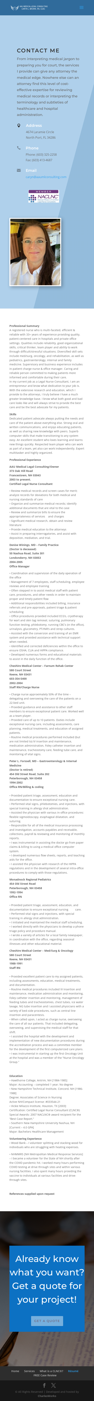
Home (15, 1371)
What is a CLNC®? (51, 1371)
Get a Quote (47, 1321)
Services (29, 1371)
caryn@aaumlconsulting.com (45, 177)
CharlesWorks (47, 1396)
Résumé (73, 1371)
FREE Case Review (45, 1375)
